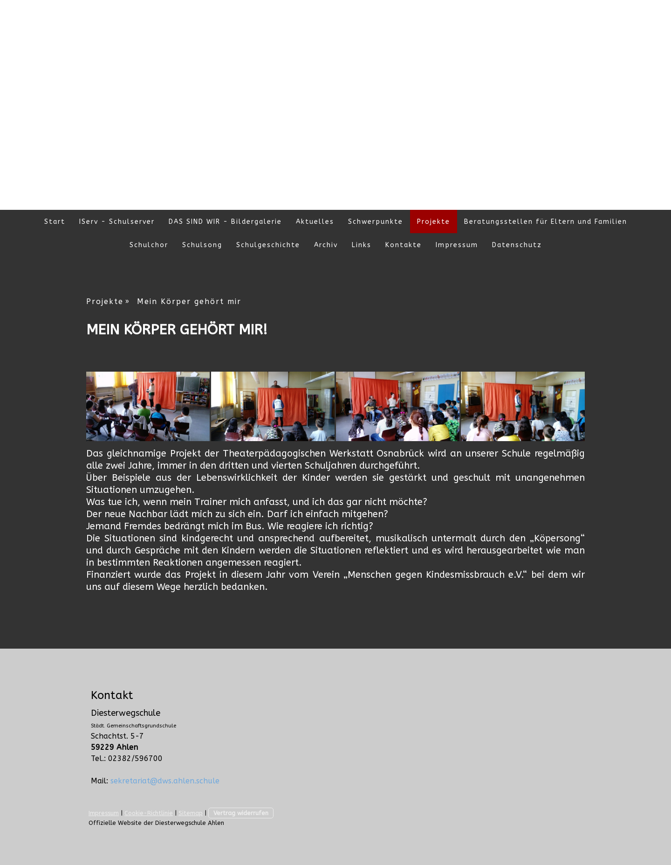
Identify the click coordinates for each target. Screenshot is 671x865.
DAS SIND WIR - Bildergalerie (225, 222)
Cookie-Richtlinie (148, 813)
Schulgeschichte (268, 245)
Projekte (433, 222)
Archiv (326, 245)
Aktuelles (315, 222)
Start (54, 222)
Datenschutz (517, 245)
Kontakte (403, 245)
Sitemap (190, 813)
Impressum (457, 245)
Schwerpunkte (375, 222)
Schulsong (202, 245)
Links (361, 245)
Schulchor (149, 245)
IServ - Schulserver (117, 222)
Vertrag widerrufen (240, 813)
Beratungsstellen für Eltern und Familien (545, 222)
